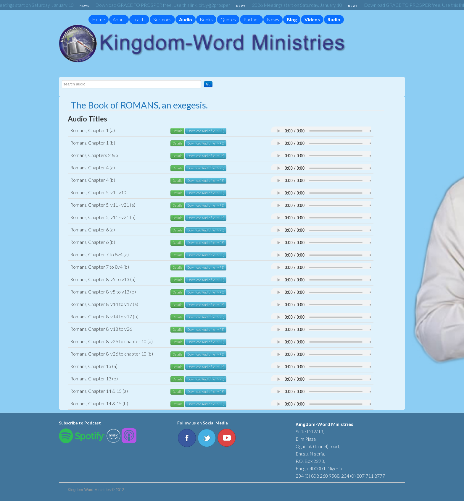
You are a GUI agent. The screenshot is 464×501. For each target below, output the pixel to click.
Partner (251, 19)
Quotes (228, 19)
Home (98, 19)
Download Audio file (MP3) (205, 131)
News (273, 19)
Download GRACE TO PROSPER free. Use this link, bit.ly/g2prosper (164, 5)
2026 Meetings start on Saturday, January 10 (299, 5)
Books (206, 19)
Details (177, 131)
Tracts (139, 19)
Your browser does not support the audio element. (330, 131)
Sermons (162, 19)
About (119, 19)
